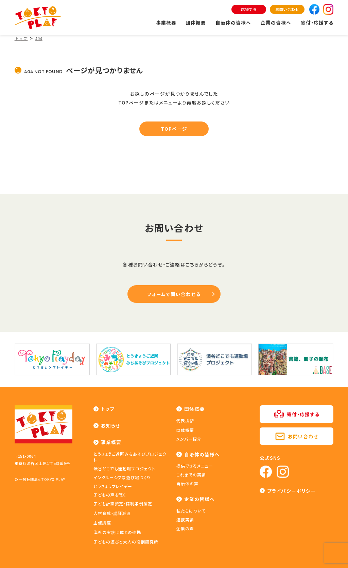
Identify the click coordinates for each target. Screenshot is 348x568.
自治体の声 (187, 483)
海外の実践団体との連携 (117, 532)
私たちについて (191, 511)
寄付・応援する (317, 22)
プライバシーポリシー (291, 490)
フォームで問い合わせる (174, 294)
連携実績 (185, 519)
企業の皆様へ (276, 22)
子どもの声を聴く (109, 495)
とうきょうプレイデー (113, 486)
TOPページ (174, 128)
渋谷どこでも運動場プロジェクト (124, 468)
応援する (249, 9)
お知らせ (110, 425)
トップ (108, 408)
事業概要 (166, 22)
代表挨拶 (185, 420)
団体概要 (196, 22)
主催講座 (102, 522)
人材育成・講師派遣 (112, 513)
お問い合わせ (287, 9)
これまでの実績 (191, 474)
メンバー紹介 (189, 439)
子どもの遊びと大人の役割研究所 (125, 542)
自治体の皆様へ (233, 22)
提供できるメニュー (194, 466)
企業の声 (185, 528)
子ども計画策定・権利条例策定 (122, 503)
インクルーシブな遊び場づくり (122, 477)
